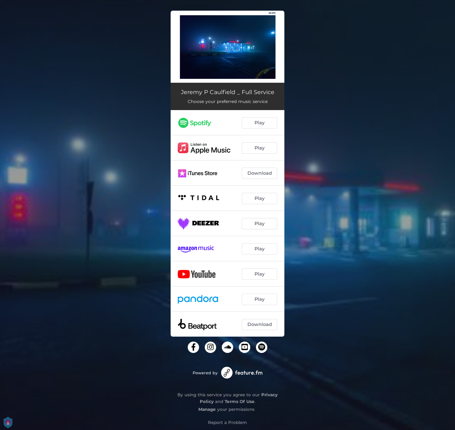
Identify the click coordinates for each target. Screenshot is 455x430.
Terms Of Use (240, 401)
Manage (207, 409)
